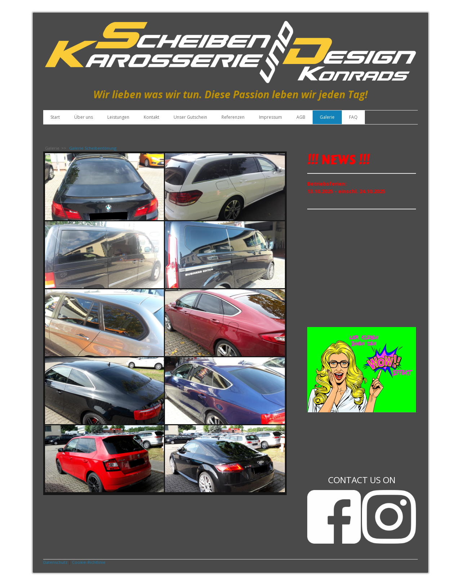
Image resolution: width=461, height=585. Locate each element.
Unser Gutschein (190, 117)
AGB (300, 117)
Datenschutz (55, 562)
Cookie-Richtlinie (89, 562)
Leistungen (118, 117)
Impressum (270, 117)
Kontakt (151, 117)
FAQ (353, 117)
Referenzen (233, 117)
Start (55, 117)
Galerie (327, 117)
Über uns (83, 117)
